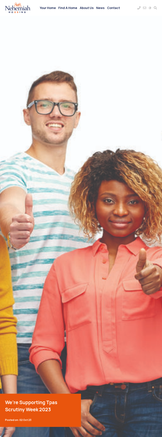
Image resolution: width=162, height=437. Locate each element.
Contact (113, 8)
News (100, 8)
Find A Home (67, 8)
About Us (87, 8)
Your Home (48, 8)
